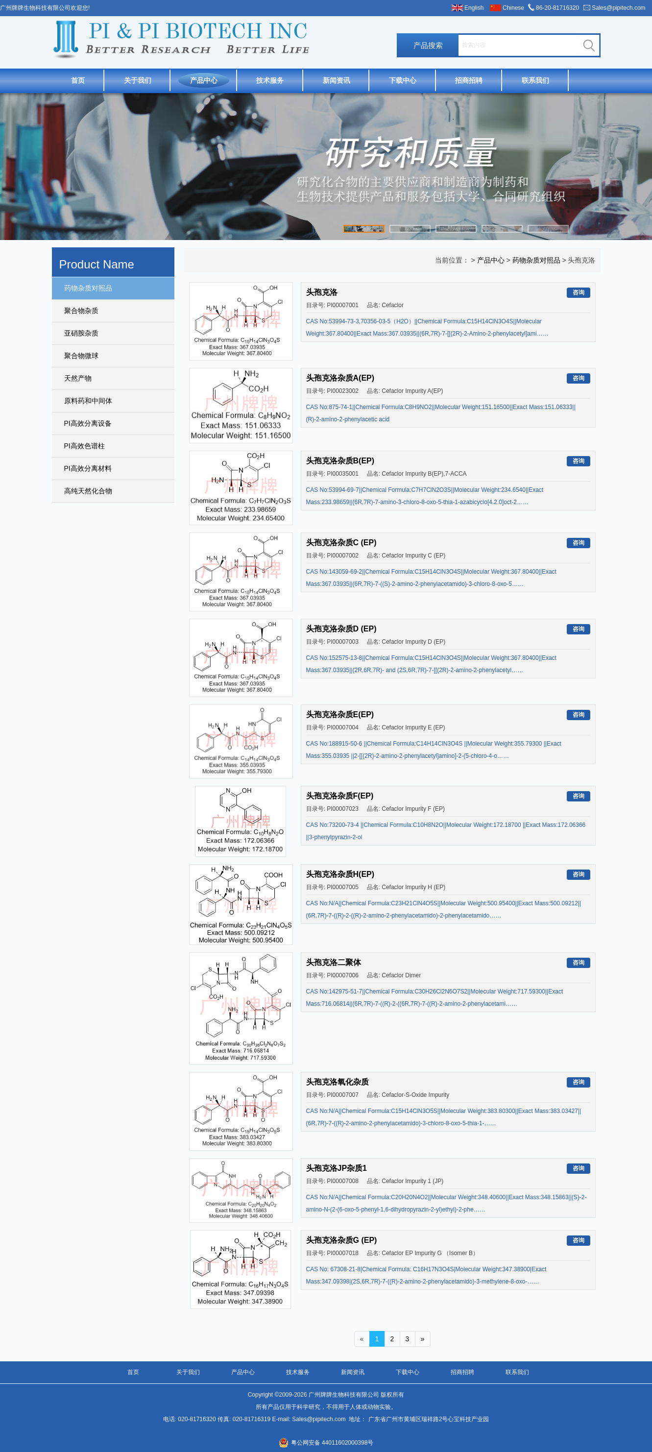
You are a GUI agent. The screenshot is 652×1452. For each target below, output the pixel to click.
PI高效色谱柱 (84, 446)
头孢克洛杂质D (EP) (341, 629)
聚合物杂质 (81, 311)
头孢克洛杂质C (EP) (341, 542)
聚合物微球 (81, 356)
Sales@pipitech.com (619, 7)
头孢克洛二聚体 (333, 962)
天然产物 (78, 378)
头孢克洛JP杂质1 (336, 1168)
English (473, 7)
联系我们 (535, 80)
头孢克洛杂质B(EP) (340, 461)
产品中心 (203, 80)
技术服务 (270, 80)
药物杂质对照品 (88, 288)
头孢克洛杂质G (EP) (341, 1240)
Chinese (513, 7)
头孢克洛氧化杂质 (337, 1082)
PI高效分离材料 (88, 468)
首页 (78, 80)
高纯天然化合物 (88, 491)
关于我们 (137, 80)
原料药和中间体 (88, 401)
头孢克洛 (322, 292)
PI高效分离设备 (88, 423)
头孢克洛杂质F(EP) (340, 796)
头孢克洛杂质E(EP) (340, 714)
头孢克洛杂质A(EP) (340, 378)
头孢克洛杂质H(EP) (340, 874)
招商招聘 (469, 80)
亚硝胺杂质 (81, 333)
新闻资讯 (336, 80)
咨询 (578, 292)
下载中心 (402, 80)
